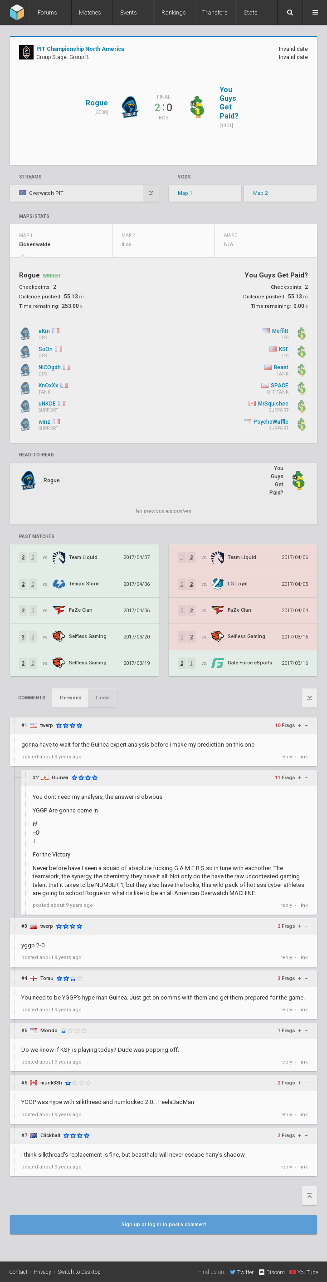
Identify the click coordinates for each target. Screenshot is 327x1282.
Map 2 (260, 193)
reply (286, 756)
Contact (18, 1272)
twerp (46, 725)
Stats (251, 12)
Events (128, 12)
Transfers (215, 12)
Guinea (60, 778)
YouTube (303, 1272)
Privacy (42, 1272)
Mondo (49, 1031)
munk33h (51, 1083)
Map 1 (185, 193)
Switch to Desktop (79, 1272)
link (303, 756)
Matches (90, 12)
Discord (271, 1272)
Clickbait (50, 1135)
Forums (47, 12)
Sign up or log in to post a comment (164, 1225)
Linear (103, 698)
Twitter (242, 1272)
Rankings (173, 12)
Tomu (47, 978)
